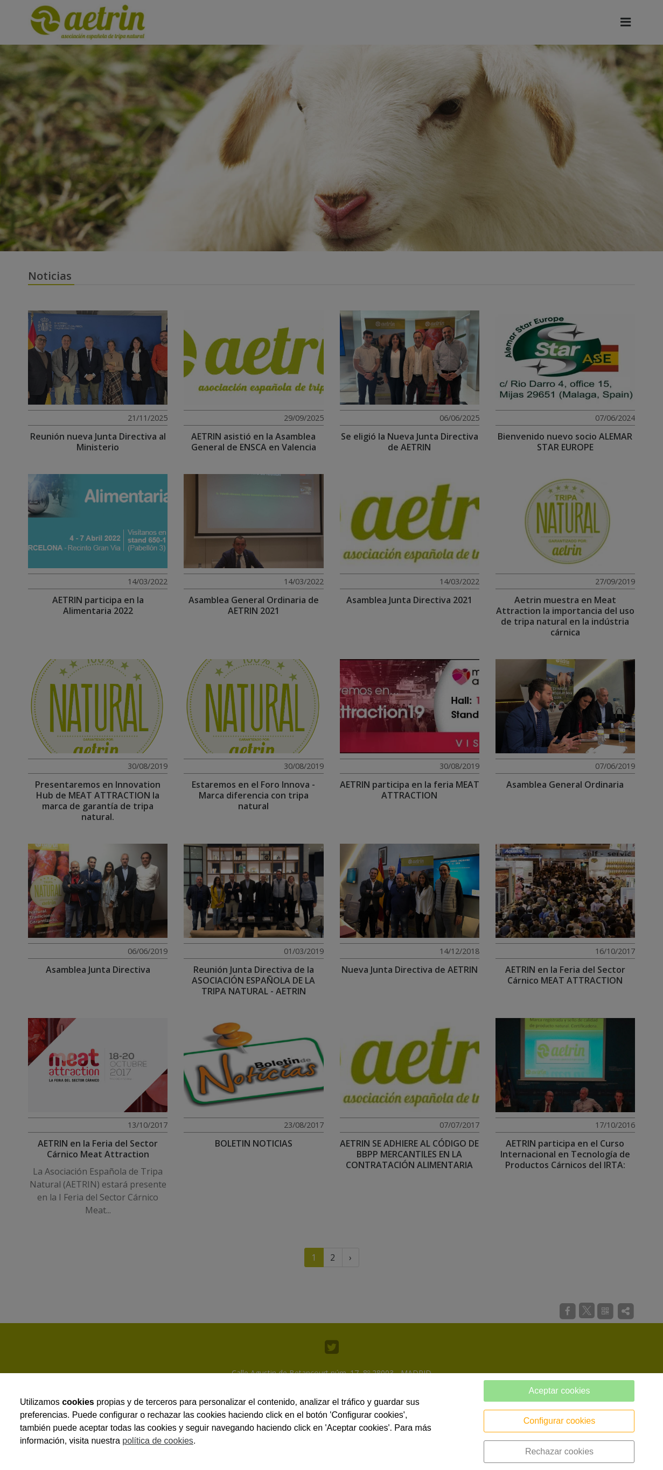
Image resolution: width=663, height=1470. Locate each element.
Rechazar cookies (559, 1451)
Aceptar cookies (559, 1390)
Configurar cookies (559, 1420)
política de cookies (157, 1440)
